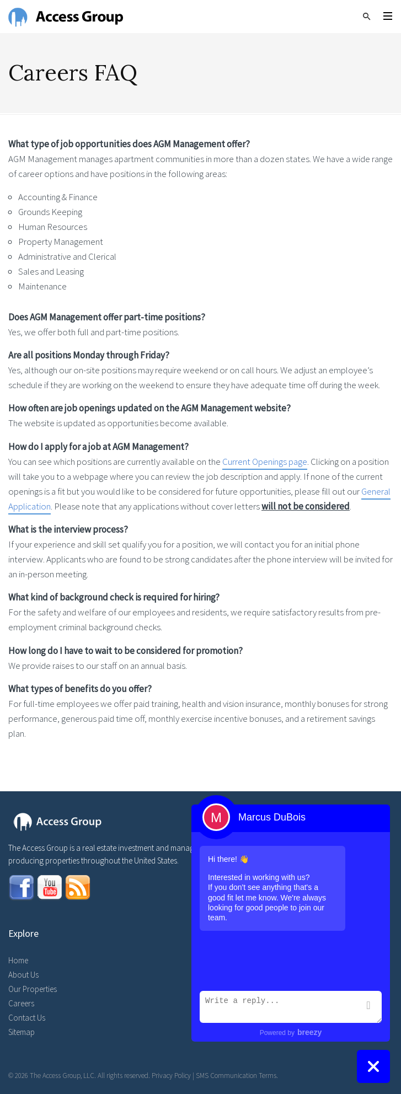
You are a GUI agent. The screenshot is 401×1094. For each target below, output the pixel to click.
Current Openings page (264, 461)
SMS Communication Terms (236, 1075)
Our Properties (32, 989)
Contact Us (26, 1017)
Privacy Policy (171, 1075)
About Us (23, 974)
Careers (21, 1003)
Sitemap (21, 1032)
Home (18, 960)
